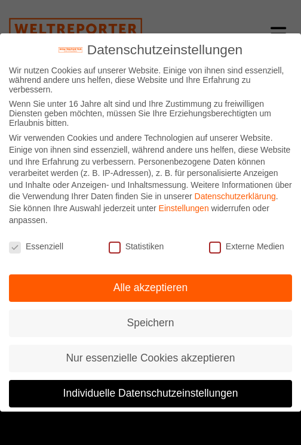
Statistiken (136, 246)
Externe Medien (246, 246)
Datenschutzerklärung (235, 196)
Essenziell (36, 246)
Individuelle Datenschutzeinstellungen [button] (150, 393)
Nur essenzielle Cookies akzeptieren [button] (150, 358)
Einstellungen (184, 208)
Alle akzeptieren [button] (150, 287)
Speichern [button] (150, 323)
